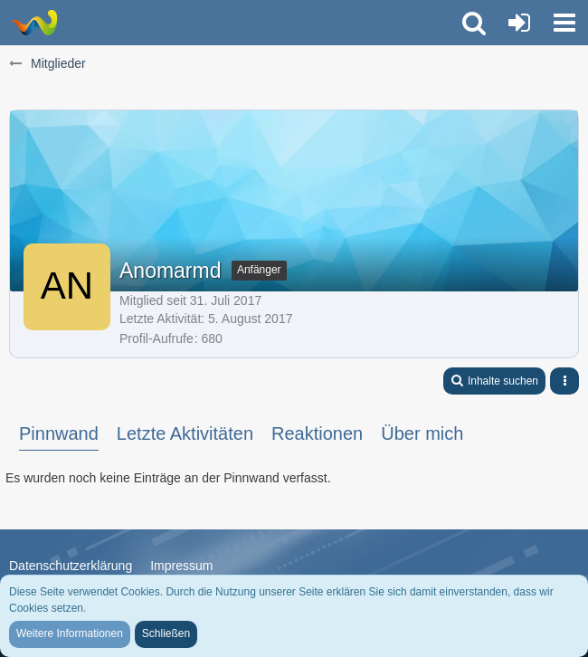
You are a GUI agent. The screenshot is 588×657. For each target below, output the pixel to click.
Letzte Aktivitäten (185, 433)
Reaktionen (317, 433)
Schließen (166, 633)
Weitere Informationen (69, 633)
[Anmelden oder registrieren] (519, 23)
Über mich (422, 433)
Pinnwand (59, 433)
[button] (564, 23)
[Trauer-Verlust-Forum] (33, 23)
